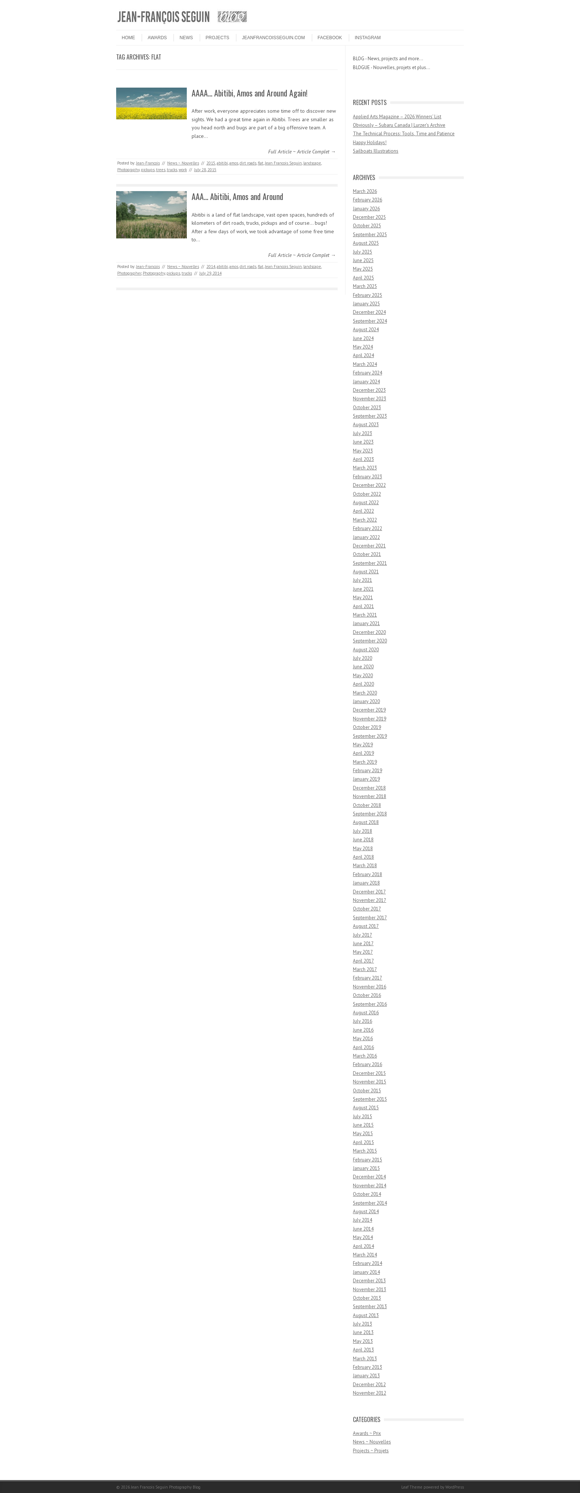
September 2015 (370, 1099)
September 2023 (370, 416)
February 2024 (367, 373)
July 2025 (362, 252)
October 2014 (367, 1194)
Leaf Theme (411, 1487)
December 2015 (369, 1073)
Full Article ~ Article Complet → (302, 151)
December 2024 (369, 312)
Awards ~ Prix (367, 1433)
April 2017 (363, 961)
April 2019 (363, 753)
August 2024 (366, 329)
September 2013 (370, 1306)
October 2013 (367, 1298)
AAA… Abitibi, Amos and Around (237, 196)
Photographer (129, 273)
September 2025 (370, 234)
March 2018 (365, 865)
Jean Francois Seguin (283, 163)
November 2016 (369, 987)
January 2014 (366, 1272)
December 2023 (369, 390)
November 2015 (369, 1082)
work (183, 169)
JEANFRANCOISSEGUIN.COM (273, 37)
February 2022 (367, 528)
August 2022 (366, 502)
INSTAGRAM (368, 37)
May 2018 (363, 848)
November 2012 (369, 1393)
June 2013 (363, 1332)
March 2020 (365, 693)
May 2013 (363, 1341)
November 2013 (369, 1289)
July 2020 (362, 658)
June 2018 (363, 840)
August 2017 (366, 926)
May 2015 (363, 1133)
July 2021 (362, 580)
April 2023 (363, 459)
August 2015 (366, 1108)
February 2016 (367, 1064)
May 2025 (363, 269)
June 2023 (363, 442)
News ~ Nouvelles (183, 163)
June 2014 (363, 1229)
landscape (312, 163)
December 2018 (369, 788)
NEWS (186, 37)
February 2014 (367, 1263)
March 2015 (365, 1151)
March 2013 (365, 1358)
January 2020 (366, 701)
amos (233, 163)
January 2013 (366, 1375)
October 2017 (367, 909)
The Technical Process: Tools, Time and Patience (404, 133)
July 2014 (362, 1220)
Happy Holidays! (370, 142)
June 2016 (363, 1030)
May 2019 (363, 745)
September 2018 (370, 814)
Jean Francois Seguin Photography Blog (165, 1487)
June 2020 (363, 667)
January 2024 (366, 382)
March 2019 (365, 762)
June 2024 (363, 338)
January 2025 (366, 304)
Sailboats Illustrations (375, 151)
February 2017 (367, 978)
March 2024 (365, 364)
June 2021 (363, 589)
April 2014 (363, 1246)
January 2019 (366, 779)
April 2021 (363, 606)
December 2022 (369, 485)
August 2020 (366, 650)
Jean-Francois (148, 163)
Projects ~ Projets (371, 1451)
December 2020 (369, 632)
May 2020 (363, 675)
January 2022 (366, 537)
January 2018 (366, 883)
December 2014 (369, 1177)
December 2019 (369, 710)
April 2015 (363, 1142)
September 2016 (370, 1004)
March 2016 (365, 1056)
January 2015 (366, 1168)
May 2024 (363, 347)
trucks (172, 169)
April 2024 (363, 355)
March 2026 (365, 191)
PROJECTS (217, 37)
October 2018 (367, 805)
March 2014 (365, 1255)
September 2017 (370, 918)
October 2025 (367, 226)
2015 (210, 163)
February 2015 (367, 1160)
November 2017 (369, 900)
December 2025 (369, 217)
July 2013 (362, 1324)
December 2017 (369, 892)
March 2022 (365, 520)
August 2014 (366, 1211)
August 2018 (366, 822)
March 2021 (365, 615)
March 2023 (365, 468)
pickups (148, 169)
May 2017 (363, 952)
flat (260, 163)
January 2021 (366, 623)
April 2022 (363, 511)
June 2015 (363, 1125)
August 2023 (366, 424)
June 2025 (363, 260)
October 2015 (367, 1090)
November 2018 (369, 796)
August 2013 (366, 1315)
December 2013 (369, 1280)
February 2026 (367, 200)
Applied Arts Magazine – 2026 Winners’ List (397, 116)
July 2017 (362, 935)
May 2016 (363, 1038)
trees (160, 169)
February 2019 (367, 770)
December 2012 (369, 1384)
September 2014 (370, 1203)
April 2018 (363, 857)
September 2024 (370, 321)
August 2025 (366, 243)
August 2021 (366, 572)
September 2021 (370, 563)
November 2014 (369, 1185)
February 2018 (367, 874)
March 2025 (365, 286)
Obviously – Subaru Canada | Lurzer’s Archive (399, 125)
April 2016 (363, 1047)
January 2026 (366, 209)
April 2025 (363, 278)
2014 (210, 266)
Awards (157, 37)
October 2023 (367, 407)
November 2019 (369, 719)
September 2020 (370, 641)
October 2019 (367, 727)
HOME (128, 37)
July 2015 (362, 1116)
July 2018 (362, 831)
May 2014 (363, 1237)
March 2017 (365, 969)
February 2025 (367, 295)
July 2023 (362, 433)
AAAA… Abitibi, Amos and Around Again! (249, 93)
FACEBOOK (330, 37)
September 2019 (370, 736)
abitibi (222, 163)
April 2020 (363, 684)
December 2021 (369, 546)
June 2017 (363, 943)
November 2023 (369, 399)
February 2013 (367, 1367)
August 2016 (366, 1013)
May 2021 (363, 597)
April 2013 (363, 1350)
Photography (128, 169)
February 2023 (367, 477)
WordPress (454, 1487)
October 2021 (367, 554)
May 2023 (363, 451)
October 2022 (367, 494)
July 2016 (362, 1021)
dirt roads (248, 163)
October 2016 (367, 995)
